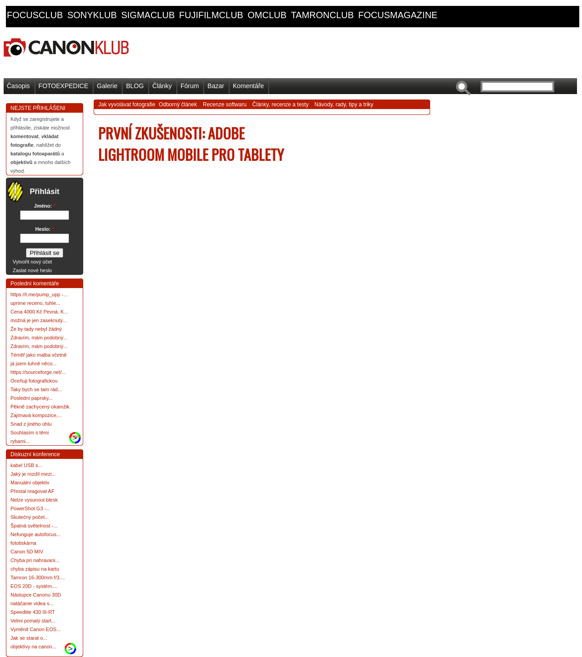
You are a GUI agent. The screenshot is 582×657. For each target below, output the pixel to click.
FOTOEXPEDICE (63, 86)
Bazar (215, 86)
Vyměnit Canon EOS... (35, 629)
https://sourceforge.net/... (38, 372)
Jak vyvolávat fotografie (126, 104)
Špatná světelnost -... (33, 525)
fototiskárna (23, 543)
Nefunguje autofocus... (35, 534)
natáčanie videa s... (32, 603)
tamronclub (322, 15)
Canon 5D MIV (26, 551)
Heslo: (44, 229)
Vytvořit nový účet (32, 261)
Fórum (190, 86)
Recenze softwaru (224, 104)
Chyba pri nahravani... (35, 560)
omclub (266, 15)
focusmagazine (397, 15)
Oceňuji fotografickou (33, 380)
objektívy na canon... (33, 646)
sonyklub (92, 15)
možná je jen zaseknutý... (38, 320)
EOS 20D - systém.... (33, 586)
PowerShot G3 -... (30, 508)
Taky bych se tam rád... (36, 389)
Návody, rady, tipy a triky (343, 104)
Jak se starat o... (28, 638)
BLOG (135, 86)
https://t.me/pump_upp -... (38, 294)
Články (162, 86)
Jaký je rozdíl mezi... (33, 474)
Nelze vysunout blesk (34, 500)
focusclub (35, 15)
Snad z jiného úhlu (31, 424)
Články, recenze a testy (280, 104)
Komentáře (248, 86)
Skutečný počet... (29, 517)
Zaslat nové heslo (32, 270)
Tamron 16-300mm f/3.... (37, 577)
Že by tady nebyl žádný (36, 329)
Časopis (18, 86)
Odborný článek (178, 104)
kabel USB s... (26, 465)
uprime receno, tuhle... (35, 303)
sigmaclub (148, 15)
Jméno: (44, 206)
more (75, 436)
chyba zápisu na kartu (34, 569)
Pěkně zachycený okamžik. (40, 406)
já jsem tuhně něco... (33, 363)
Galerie (107, 86)
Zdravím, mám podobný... (38, 337)
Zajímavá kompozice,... (36, 415)
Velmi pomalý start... (32, 620)
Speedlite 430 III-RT (32, 612)
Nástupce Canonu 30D (35, 594)
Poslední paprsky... (31, 398)
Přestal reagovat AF (32, 491)
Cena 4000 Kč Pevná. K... (39, 311)
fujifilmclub (211, 15)
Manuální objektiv (30, 482)
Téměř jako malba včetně (38, 355)
